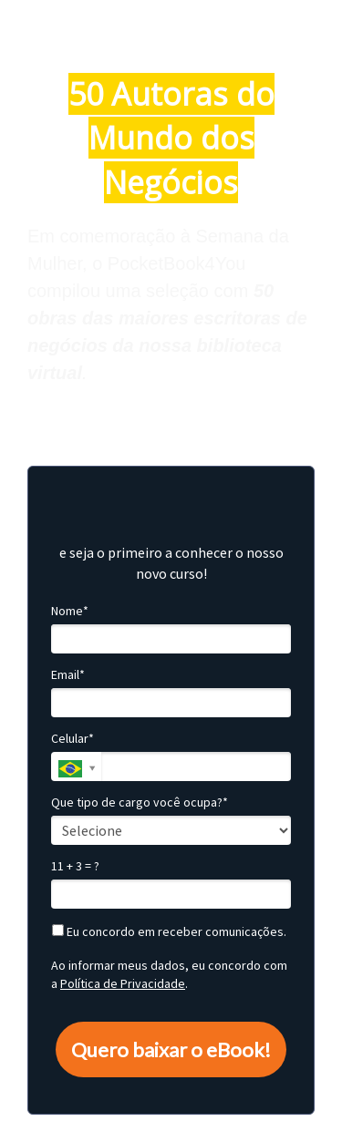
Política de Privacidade (122, 983)
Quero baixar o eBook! (171, 1049)
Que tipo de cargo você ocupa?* (139, 802)
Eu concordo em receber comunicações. (169, 932)
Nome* (69, 611)
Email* (68, 675)
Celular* (72, 738)
